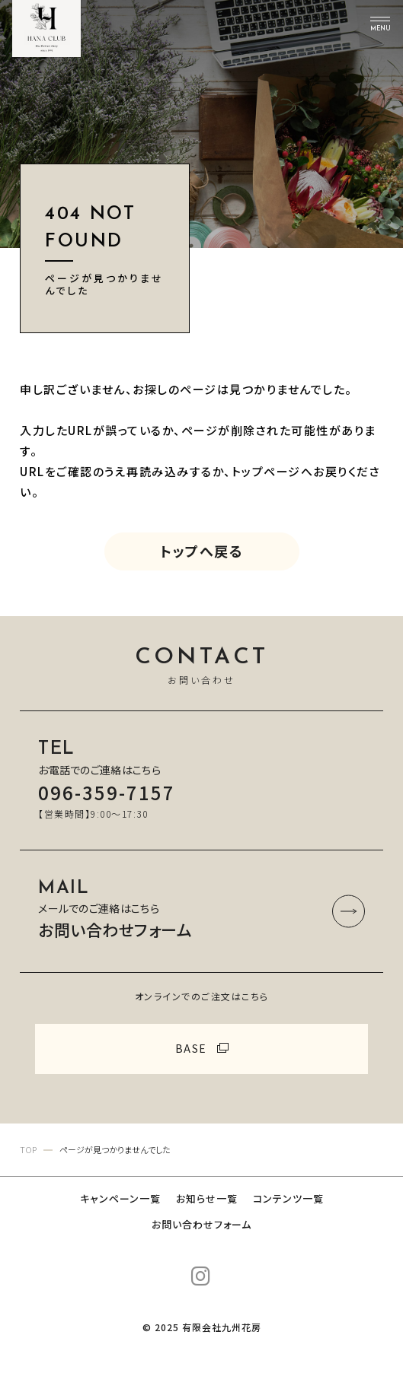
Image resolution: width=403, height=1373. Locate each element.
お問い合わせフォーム (201, 1224)
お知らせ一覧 (207, 1198)
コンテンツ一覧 (288, 1198)
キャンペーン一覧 (120, 1198)
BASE (191, 1048)
